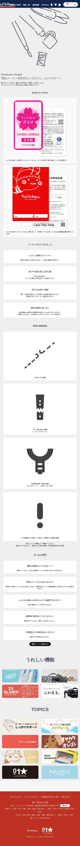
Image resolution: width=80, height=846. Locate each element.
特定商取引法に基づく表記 (50, 797)
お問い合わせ (65, 797)
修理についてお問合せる (40, 644)
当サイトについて (16, 797)
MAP (65, 806)
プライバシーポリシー (31, 797)
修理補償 (35, 6)
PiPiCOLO (45, 6)
